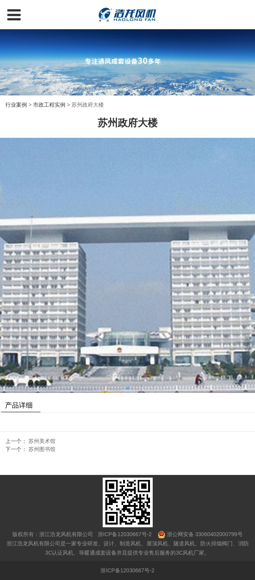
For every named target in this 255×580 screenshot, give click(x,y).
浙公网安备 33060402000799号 (205, 534)
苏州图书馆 (41, 449)
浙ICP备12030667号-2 (124, 534)
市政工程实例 (49, 105)
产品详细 (19, 405)
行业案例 (16, 105)
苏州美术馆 (41, 441)
